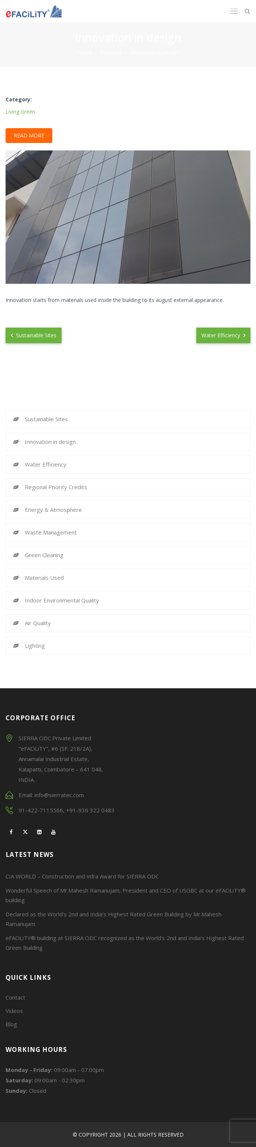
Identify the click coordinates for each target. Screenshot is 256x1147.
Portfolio (111, 52)
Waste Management (51, 532)
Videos (14, 1010)
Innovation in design (50, 441)
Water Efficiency (223, 335)
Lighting (35, 645)
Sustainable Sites (33, 335)
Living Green (20, 111)
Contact (15, 997)
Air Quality (38, 623)
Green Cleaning (44, 555)
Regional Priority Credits (56, 487)
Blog (11, 1024)
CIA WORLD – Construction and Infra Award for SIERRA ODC (82, 876)
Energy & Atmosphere (53, 509)
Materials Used (44, 577)
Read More (29, 135)
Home (84, 52)
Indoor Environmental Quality (62, 600)
